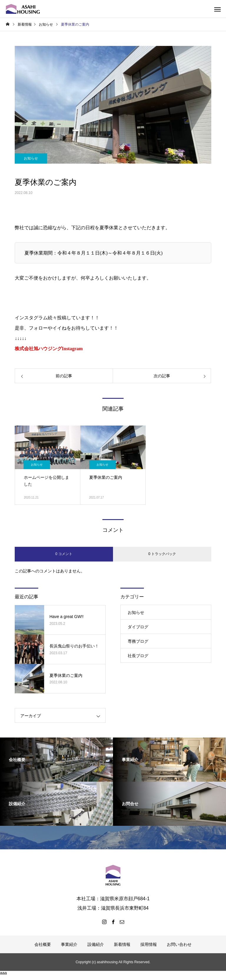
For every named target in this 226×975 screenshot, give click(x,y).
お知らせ (31, 158)
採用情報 (148, 944)
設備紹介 (95, 944)
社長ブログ (138, 655)
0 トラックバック (162, 554)
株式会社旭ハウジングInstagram (49, 348)
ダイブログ (138, 626)
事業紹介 (69, 944)
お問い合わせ (179, 944)
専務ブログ (138, 641)
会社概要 (42, 944)
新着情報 (122, 944)
